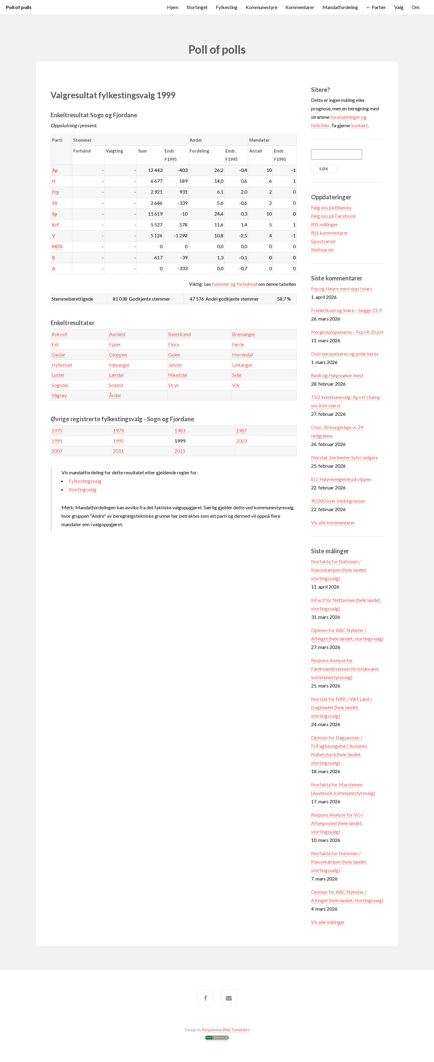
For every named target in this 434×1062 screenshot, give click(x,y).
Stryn (173, 385)
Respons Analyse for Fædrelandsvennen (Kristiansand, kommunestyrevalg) (345, 668)
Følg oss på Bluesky (331, 207)
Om (416, 7)
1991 (57, 441)
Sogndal (60, 385)
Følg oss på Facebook (333, 216)
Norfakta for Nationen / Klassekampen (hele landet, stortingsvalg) (339, 569)
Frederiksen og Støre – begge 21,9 (346, 310)
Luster (58, 375)
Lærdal (116, 375)
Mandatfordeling (340, 7)
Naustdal (177, 375)
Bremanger (243, 334)
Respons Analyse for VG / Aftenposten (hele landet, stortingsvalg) (337, 823)
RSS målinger (324, 224)
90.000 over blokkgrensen (338, 501)
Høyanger (119, 365)
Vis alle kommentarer (333, 522)
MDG (57, 246)
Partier (379, 7)
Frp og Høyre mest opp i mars (341, 288)
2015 (180, 451)
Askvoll (59, 334)
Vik (235, 385)
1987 (241, 430)
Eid (55, 344)
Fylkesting (226, 7)
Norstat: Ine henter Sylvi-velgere (344, 457)
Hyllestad (62, 365)
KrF (55, 224)
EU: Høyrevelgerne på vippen (341, 479)
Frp (55, 191)
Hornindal (242, 354)
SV (55, 203)
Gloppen (118, 354)
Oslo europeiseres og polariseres (345, 353)
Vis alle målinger (328, 922)
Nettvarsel (322, 249)
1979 (118, 430)
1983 (180, 430)
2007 (57, 451)
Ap (55, 170)
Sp (54, 214)
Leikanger (242, 365)
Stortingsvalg (82, 489)
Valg (399, 7)
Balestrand (179, 334)
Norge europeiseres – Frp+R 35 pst (347, 332)
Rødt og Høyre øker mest (337, 375)
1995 (118, 441)
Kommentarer (299, 7)
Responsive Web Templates (225, 1029)
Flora (173, 344)
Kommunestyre (261, 7)
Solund (116, 385)
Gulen (174, 354)
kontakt (359, 125)
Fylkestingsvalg (85, 481)
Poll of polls (19, 7)
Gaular (58, 354)
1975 (57, 430)
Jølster (175, 365)
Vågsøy (59, 395)
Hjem (172, 7)
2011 (118, 451)
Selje (237, 375)
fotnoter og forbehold (234, 284)
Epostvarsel (323, 241)
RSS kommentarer (329, 232)
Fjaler (115, 344)
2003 (241, 441)
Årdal (115, 395)
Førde (238, 344)
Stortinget (197, 7)
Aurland (117, 334)
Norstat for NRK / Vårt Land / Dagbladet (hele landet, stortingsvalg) (341, 707)
